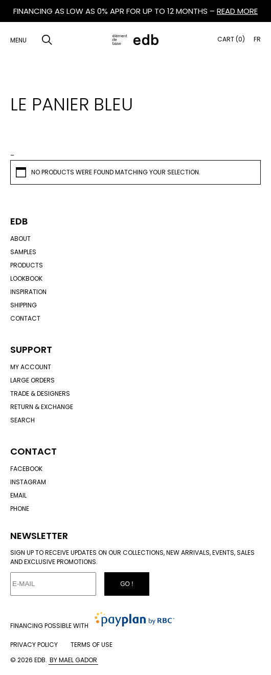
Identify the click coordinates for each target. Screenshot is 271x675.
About (20, 238)
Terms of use (91, 644)
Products (26, 265)
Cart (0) (231, 39)
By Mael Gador (73, 660)
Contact (25, 318)
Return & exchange (41, 406)
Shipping (23, 305)
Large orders (32, 380)
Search (22, 420)
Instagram (28, 482)
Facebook (26, 468)
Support (31, 349)
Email (18, 495)
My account (30, 367)
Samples (23, 252)
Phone (19, 508)
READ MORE (237, 11)
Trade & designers (40, 393)
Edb (19, 221)
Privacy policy (34, 644)
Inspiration (28, 291)
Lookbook (26, 278)
